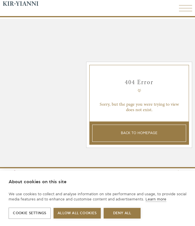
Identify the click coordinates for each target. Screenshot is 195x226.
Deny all (122, 213)
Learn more (155, 199)
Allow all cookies (77, 213)
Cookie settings (29, 213)
